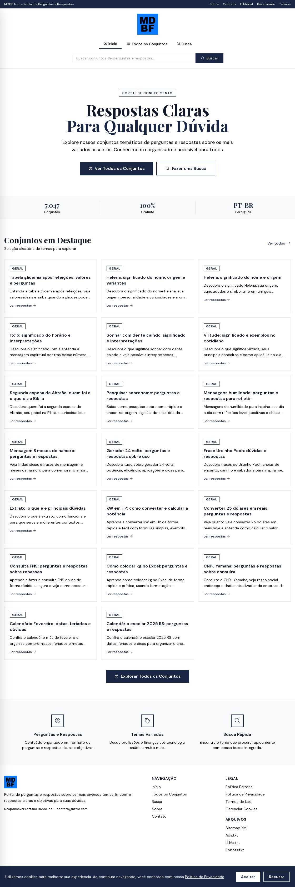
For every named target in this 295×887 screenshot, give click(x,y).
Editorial (246, 4)
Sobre (214, 4)
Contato (229, 4)
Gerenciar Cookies (241, 809)
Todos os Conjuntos (147, 44)
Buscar (209, 58)
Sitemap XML (237, 827)
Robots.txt (235, 850)
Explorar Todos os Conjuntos (147, 676)
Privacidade (266, 4)
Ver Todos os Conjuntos (116, 168)
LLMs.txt (233, 842)
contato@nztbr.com (72, 809)
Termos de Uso (239, 801)
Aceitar (248, 876)
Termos (285, 4)
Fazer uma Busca (185, 168)
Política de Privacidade (204, 876)
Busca (184, 44)
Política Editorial (239, 786)
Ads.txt (232, 835)
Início (110, 43)
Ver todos (279, 243)
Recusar (276, 876)
